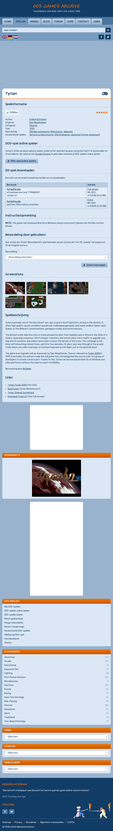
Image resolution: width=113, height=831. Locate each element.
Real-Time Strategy (56, 697)
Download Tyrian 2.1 (17, 396)
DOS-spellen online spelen (17, 610)
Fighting (56, 673)
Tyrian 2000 (94, 353)
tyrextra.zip (14, 201)
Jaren (7, 730)
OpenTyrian (13, 389)
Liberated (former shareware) (85, 134)
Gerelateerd (12, 762)
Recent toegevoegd (14, 626)
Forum (58, 21)
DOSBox (14, 112)
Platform (56, 685)
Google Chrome (42, 154)
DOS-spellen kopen (13, 614)
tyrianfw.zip (14, 189)
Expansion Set (56, 669)
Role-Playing (56, 701)
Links (97, 21)
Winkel (34, 21)
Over (70, 21)
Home (7, 21)
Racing (56, 693)
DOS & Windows (62, 134)
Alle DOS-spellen (12, 606)
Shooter (33, 125)
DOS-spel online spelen (23, 161)
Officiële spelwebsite (39, 131)
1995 (31, 128)
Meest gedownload (13, 618)
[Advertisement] (56, 62)
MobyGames (57, 131)
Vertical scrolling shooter (41, 134)
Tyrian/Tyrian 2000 (17, 385)
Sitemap (6, 822)
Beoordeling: (12, 251)
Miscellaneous (56, 681)
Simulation (56, 709)
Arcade (56, 661)
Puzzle (56, 689)
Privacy (18, 822)
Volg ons (8, 804)
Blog (46, 21)
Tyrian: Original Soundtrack (21, 392)
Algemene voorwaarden (52, 822)
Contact (83, 21)
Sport (56, 713)
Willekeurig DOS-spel (14, 634)
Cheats (7, 642)
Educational (56, 665)
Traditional (56, 717)
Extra (90, 200)
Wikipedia (68, 131)
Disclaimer (31, 822)
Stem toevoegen (96, 265)
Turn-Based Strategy (56, 721)
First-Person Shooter (56, 677)
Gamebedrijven (11, 638)
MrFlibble (27, 369)
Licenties (9, 746)
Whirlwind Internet (25, 827)
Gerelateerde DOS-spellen (17, 630)
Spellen (21, 21)
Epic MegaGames (37, 122)
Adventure (56, 657)
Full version (92, 189)
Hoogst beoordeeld (13, 622)
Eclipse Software (37, 119)
